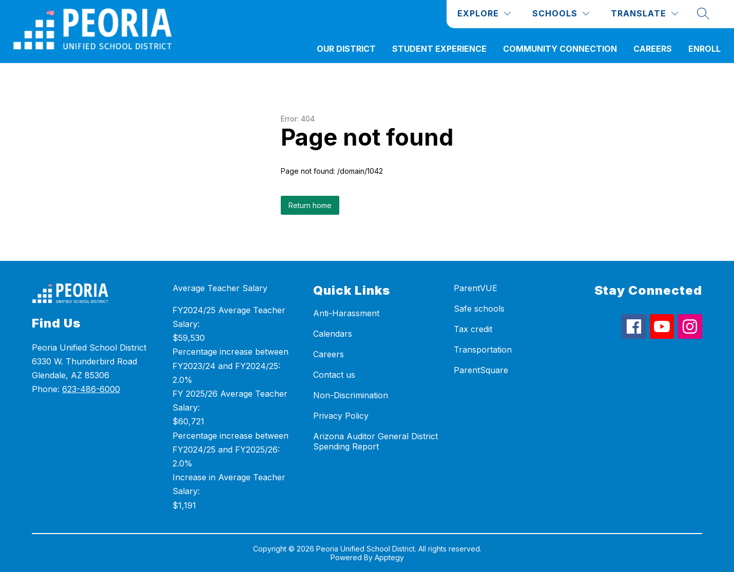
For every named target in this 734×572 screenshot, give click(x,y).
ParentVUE (475, 288)
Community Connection (560, 49)
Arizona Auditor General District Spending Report (375, 441)
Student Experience (439, 49)
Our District (346, 49)
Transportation (483, 349)
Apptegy (389, 557)
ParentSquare (481, 370)
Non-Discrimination (350, 395)
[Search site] (703, 13)
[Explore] (484, 13)
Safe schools (479, 308)
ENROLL (704, 49)
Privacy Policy (341, 416)
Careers (652, 49)
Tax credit (473, 329)
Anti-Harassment (346, 313)
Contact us (334, 375)
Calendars (332, 334)
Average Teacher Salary (219, 288)
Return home (310, 205)
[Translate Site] (644, 13)
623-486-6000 (91, 389)
